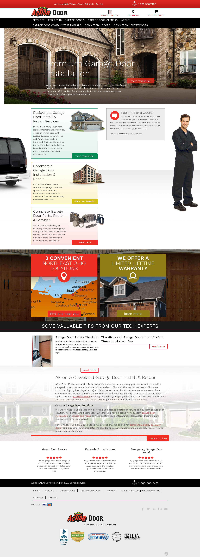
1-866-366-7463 (148, 483)
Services (38, 20)
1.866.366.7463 (147, 4)
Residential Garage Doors (66, 20)
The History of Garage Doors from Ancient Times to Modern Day (132, 339)
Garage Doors (67, 490)
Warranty (38, 497)
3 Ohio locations (81, 396)
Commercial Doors (97, 25)
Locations (133, 13)
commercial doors (139, 424)
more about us (158, 438)
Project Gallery (110, 13)
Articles (111, 490)
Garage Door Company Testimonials (57, 25)
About (125, 20)
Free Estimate (156, 13)
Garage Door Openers (103, 20)
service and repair (81, 415)
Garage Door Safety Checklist (77, 337)
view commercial (84, 201)
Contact (53, 497)
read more (89, 370)
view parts (84, 242)
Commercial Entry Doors (131, 25)
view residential (140, 80)
